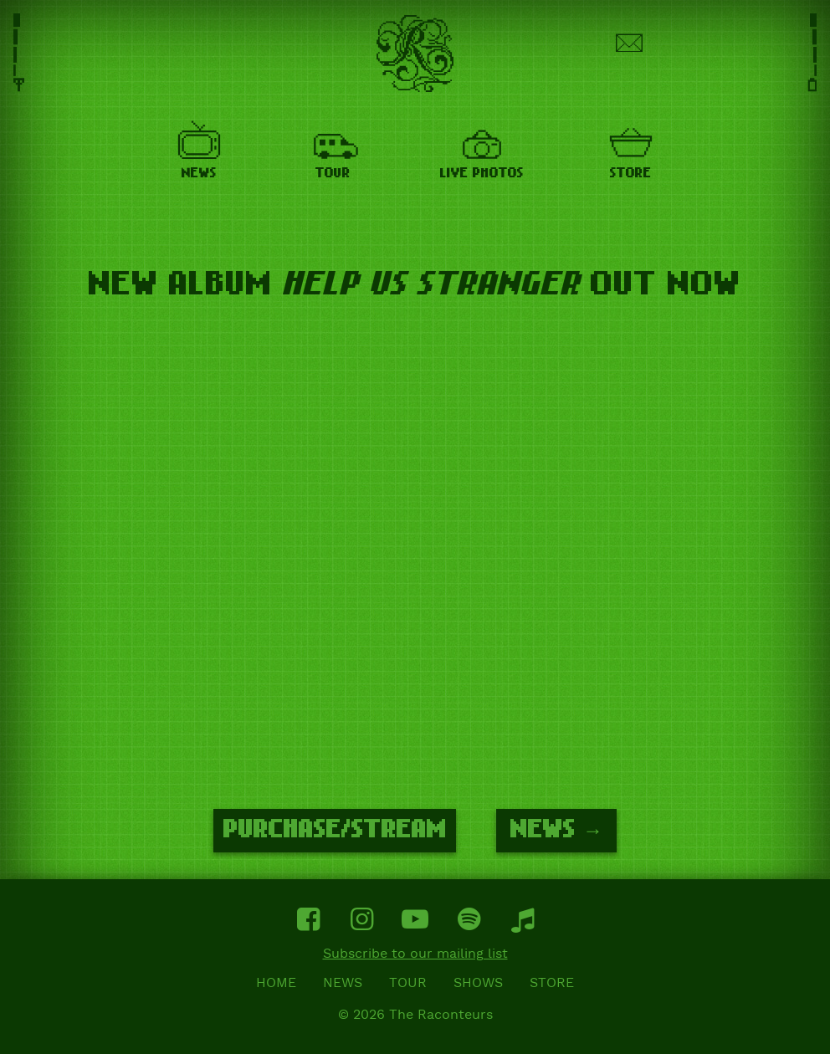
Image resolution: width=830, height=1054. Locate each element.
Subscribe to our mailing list (415, 954)
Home (276, 984)
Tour (408, 984)
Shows (478, 984)
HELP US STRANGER (432, 285)
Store (552, 984)
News (342, 984)
